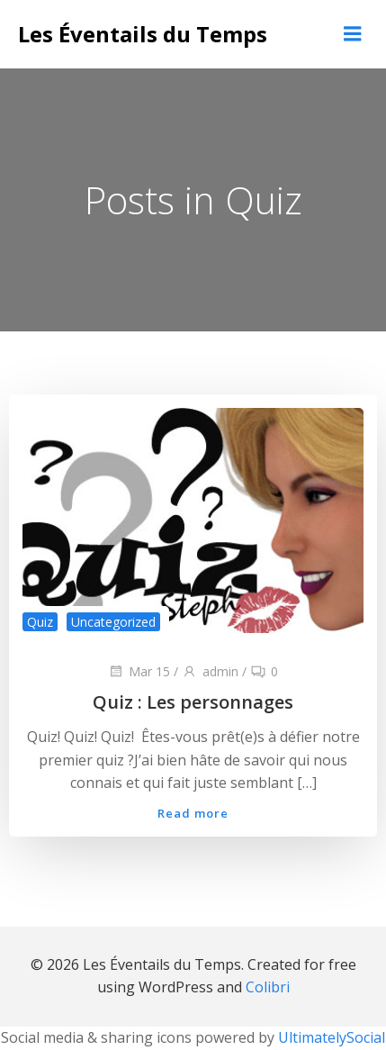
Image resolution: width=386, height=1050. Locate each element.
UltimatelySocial (331, 1037)
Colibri (268, 987)
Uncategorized (113, 621)
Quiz (40, 621)
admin (210, 671)
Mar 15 (139, 671)
